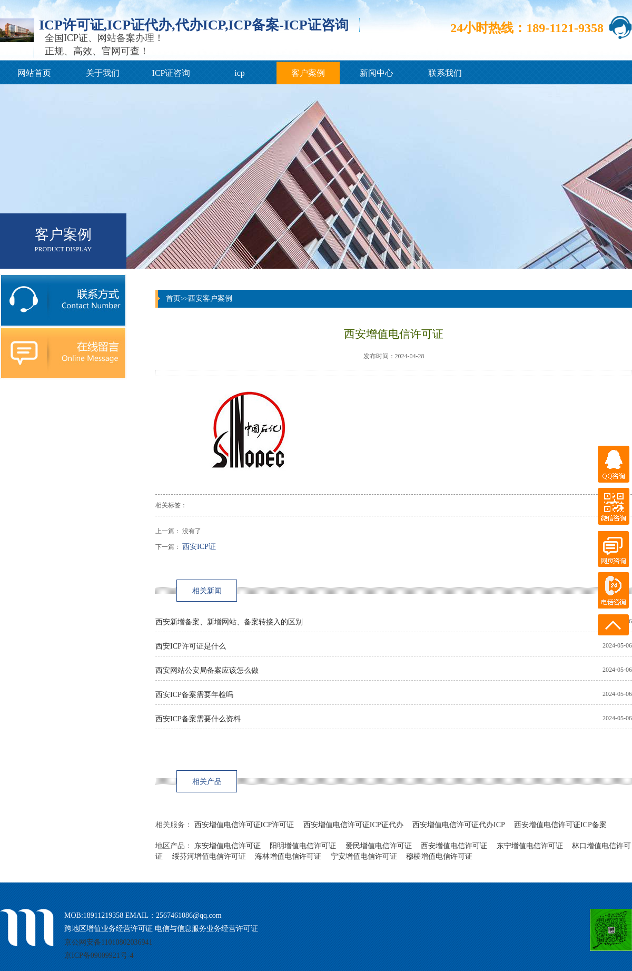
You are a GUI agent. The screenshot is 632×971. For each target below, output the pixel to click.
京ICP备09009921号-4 (98, 955)
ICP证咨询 (171, 72)
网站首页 (34, 72)
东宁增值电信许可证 (530, 846)
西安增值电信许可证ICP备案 (560, 825)
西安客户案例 (210, 298)
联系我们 (445, 72)
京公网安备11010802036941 (108, 942)
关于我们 (103, 72)
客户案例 (308, 72)
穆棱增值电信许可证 (439, 856)
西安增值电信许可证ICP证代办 (353, 825)
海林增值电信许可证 (288, 856)
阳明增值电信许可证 (303, 846)
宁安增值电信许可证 (364, 856)
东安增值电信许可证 (227, 846)
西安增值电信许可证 (454, 846)
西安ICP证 (199, 547)
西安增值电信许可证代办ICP (458, 825)
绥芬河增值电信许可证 (209, 856)
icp (239, 72)
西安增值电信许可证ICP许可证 (244, 825)
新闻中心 (376, 72)
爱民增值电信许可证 (378, 846)
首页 (173, 298)
